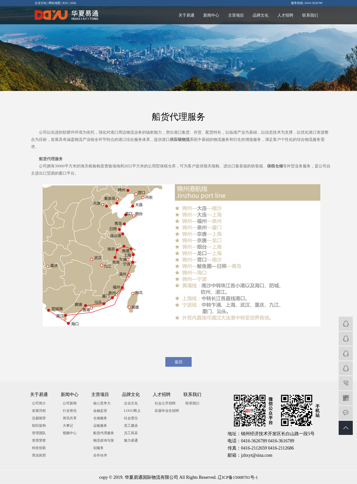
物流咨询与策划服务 (103, 444)
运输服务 (100, 426)
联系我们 (309, 15)
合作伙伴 (100, 455)
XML (73, 3)
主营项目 (232, 15)
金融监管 (100, 411)
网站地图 (54, 3)
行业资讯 (70, 411)
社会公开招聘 (165, 403)
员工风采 (131, 433)
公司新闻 (70, 403)
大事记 (68, 426)
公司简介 (39, 403)
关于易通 (180, 15)
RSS (65, 3)
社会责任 (131, 418)
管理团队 (39, 433)
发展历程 (39, 411)
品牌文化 (258, 15)
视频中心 (70, 433)
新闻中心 (206, 15)
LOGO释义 (132, 411)
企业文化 (131, 403)
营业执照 (39, 455)
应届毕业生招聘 (167, 411)
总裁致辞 (39, 418)
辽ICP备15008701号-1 (238, 477)
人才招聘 (284, 15)
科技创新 (39, 448)
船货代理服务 (103, 433)
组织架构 (39, 426)
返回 (178, 362)
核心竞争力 (102, 403)
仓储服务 (100, 418)
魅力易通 (131, 441)
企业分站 (41, 3)
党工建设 (131, 426)
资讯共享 (70, 418)
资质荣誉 (39, 441)
